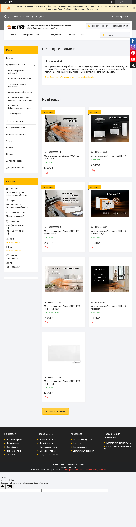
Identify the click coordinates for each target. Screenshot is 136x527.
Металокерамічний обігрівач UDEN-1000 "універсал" (62, 382)
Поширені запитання (15, 128)
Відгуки (9, 154)
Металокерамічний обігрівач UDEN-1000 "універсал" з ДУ (62, 307)
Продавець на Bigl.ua (68, 467)
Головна (12, 35)
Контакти (11, 454)
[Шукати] (103, 35)
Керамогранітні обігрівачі (19, 78)
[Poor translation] (10, 486)
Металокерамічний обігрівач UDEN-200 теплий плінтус (108, 232)
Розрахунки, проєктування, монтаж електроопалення (20, 98)
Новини (9, 148)
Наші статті (78, 443)
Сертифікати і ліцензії (16, 134)
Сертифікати (12, 447)
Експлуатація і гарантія (83, 451)
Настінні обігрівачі (48, 439)
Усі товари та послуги (55, 411)
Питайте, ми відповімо (83, 439)
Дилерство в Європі (15, 167)
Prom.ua (81, 465)
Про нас (71, 35)
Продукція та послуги (15, 64)
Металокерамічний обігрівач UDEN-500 (108, 156)
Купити (46, 172)
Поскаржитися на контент (75, 470)
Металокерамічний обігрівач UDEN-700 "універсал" (61, 157)
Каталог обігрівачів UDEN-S (118, 443)
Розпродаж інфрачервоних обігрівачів (20, 106)
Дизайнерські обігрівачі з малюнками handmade (69, 77)
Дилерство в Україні (15, 161)
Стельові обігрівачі (48, 447)
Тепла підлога (14, 114)
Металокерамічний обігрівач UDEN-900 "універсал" (108, 307)
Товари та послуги (31, 35)
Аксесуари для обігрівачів (20, 92)
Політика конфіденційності (96, 470)
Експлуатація (55, 35)
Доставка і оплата (14, 121)
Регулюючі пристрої (49, 454)
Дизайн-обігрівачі (48, 451)
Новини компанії (14, 451)
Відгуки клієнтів (80, 447)
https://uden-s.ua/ (14, 242)
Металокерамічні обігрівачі (16, 71)
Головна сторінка (14, 439)
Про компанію (13, 443)
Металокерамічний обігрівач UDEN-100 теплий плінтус (61, 232)
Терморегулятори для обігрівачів (18, 85)
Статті (9, 141)
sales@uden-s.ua (13, 251)
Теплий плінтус (46, 443)
